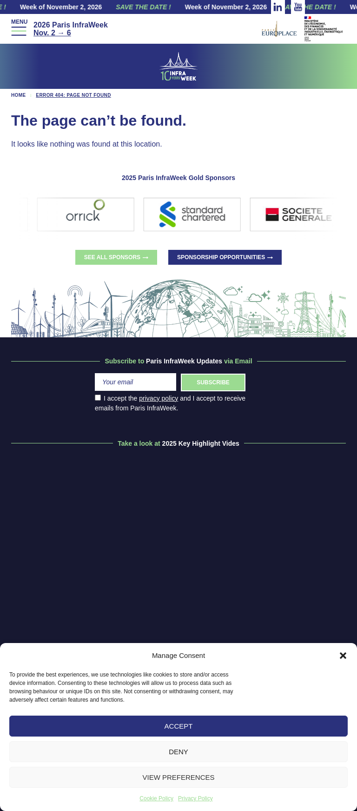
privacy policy (158, 398)
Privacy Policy (195, 798)
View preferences (178, 777)
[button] (343, 655)
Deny (178, 752)
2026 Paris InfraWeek (70, 29)
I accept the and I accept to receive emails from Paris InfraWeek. (170, 403)
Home (18, 95)
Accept (179, 726)
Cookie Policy (156, 798)
